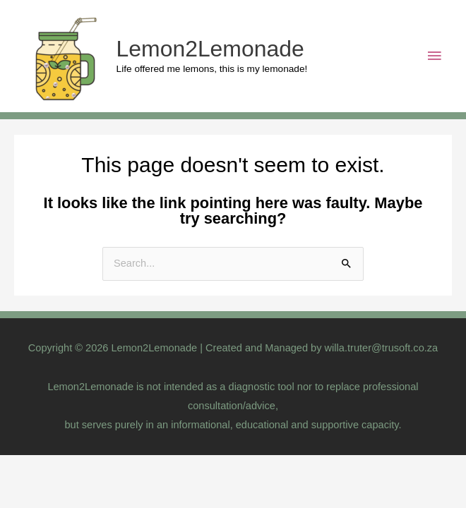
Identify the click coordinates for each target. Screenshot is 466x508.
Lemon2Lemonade (210, 48)
